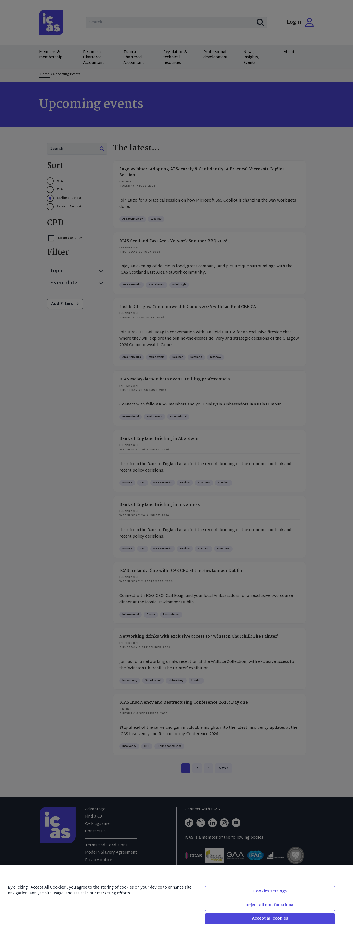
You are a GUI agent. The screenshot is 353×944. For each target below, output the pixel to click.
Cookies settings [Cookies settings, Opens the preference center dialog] (270, 891)
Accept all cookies (270, 918)
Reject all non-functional (270, 905)
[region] (176, 904)
